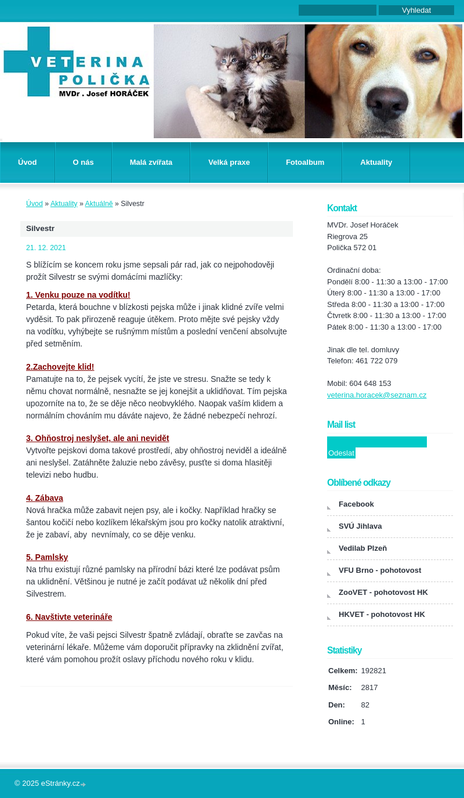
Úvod (27, 162)
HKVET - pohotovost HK (382, 614)
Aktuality (376, 162)
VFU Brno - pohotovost (380, 570)
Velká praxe (229, 162)
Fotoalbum (305, 162)
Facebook (356, 504)
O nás (83, 162)
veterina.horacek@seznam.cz (376, 395)
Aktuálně (99, 204)
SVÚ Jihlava (360, 526)
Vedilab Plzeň (363, 548)
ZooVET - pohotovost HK (383, 592)
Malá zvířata (151, 162)
